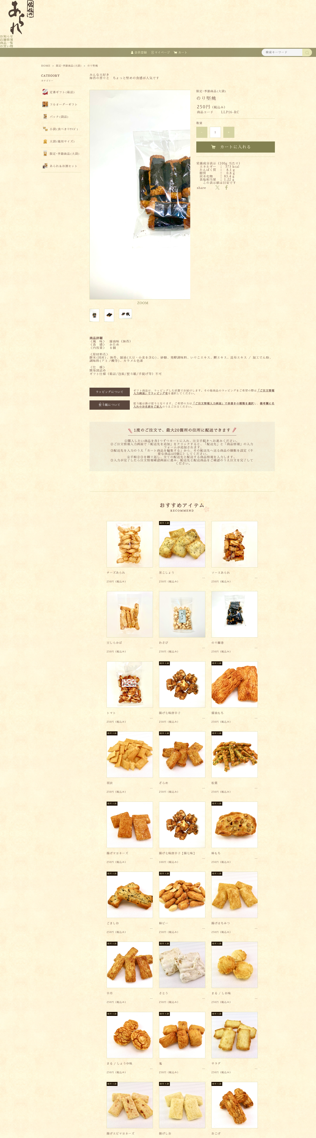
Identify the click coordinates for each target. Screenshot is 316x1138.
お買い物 (6, 46)
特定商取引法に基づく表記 (111, 1116)
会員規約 (217, 1116)
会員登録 (141, 52)
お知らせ (6, 36)
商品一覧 (6, 42)
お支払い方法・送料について (185, 1116)
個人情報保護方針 (147, 1116)
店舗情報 (6, 39)
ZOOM (143, 227)
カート (182, 52)
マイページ (162, 52)
